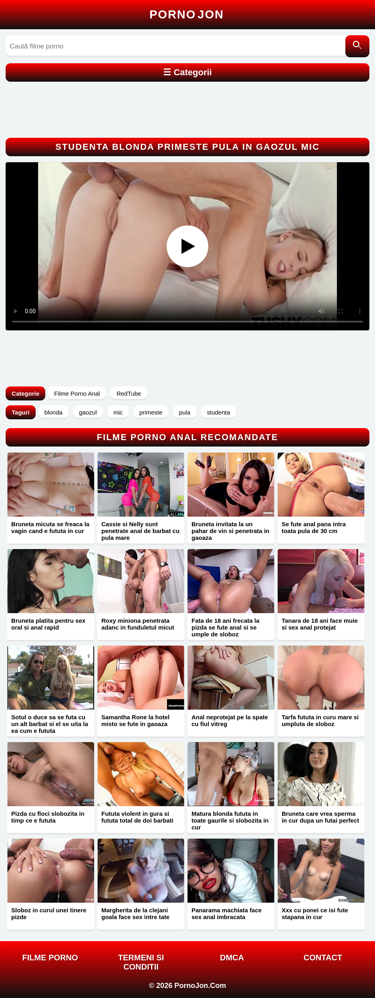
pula (184, 412)
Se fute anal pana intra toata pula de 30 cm (314, 527)
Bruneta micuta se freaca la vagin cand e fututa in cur (50, 527)
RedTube (129, 393)
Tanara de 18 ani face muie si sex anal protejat (320, 624)
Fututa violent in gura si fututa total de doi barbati (137, 817)
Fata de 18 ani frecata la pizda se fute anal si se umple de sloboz (225, 627)
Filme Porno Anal (77, 393)
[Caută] (357, 46)
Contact (323, 957)
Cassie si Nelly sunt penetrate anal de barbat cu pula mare (140, 531)
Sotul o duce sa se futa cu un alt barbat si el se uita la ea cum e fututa (49, 724)
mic (118, 412)
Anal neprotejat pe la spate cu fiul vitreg (230, 720)
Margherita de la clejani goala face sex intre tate (135, 913)
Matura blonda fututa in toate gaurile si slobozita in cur (230, 820)
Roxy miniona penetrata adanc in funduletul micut (137, 624)
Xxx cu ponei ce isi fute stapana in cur (315, 913)
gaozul (88, 412)
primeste (151, 412)
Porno (186, 14)
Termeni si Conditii (141, 962)
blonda (53, 412)
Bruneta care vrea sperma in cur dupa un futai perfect (320, 817)
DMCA (232, 957)
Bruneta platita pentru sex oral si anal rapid (48, 624)
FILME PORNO (50, 957)
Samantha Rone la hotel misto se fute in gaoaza (135, 720)
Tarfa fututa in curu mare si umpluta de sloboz (320, 720)
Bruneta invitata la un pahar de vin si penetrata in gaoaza (230, 531)
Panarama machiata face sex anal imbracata (227, 913)
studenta (218, 412)
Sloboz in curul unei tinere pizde (49, 913)
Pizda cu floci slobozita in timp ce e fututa (48, 817)
